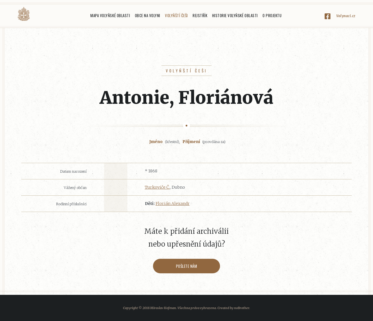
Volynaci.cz (346, 16)
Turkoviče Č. (157, 187)
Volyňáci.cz (23, 14)
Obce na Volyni (147, 15)
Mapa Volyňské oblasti (110, 15)
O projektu (272, 15)
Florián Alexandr (173, 203)
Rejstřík (200, 15)
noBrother (241, 308)
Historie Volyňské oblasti (235, 15)
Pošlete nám (186, 266)
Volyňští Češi (176, 15)
